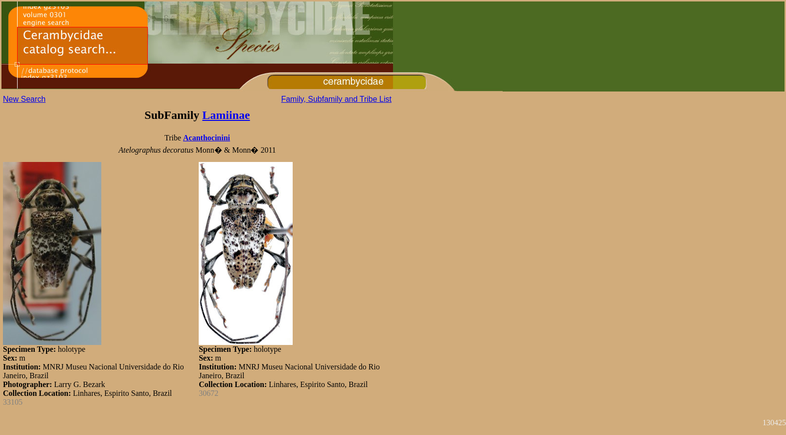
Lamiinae (226, 115)
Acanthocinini (206, 138)
